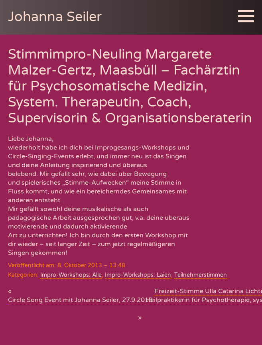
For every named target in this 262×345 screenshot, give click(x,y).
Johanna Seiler (55, 17)
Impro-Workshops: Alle (71, 275)
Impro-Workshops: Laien (138, 275)
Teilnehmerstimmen (200, 275)
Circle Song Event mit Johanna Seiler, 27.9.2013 (80, 300)
